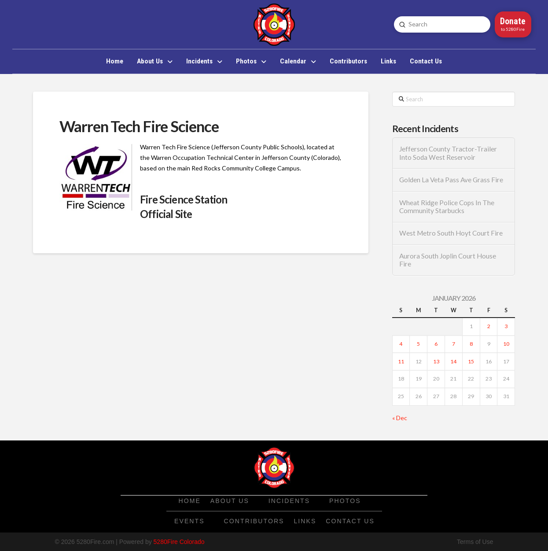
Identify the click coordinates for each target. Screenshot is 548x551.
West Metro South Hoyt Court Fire (451, 233)
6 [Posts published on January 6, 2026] (436, 343)
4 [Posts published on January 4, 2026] (400, 343)
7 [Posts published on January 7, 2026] (453, 343)
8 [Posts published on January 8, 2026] (471, 343)
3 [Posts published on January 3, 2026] (506, 326)
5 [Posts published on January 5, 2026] (418, 343)
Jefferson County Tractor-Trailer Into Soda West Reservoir (448, 153)
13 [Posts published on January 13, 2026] (436, 361)
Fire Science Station (183, 199)
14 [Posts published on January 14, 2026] (453, 361)
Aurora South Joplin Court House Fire (447, 260)
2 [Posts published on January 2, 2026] (488, 326)
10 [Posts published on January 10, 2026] (506, 343)
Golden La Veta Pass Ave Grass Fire (451, 180)
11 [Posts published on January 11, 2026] (401, 361)
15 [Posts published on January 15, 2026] (471, 361)
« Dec (399, 418)
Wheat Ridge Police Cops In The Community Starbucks (446, 207)
